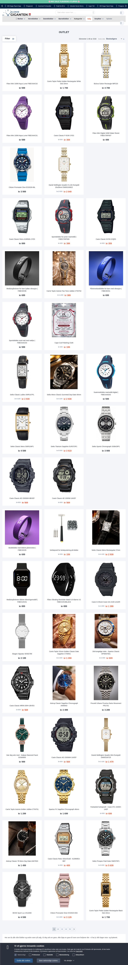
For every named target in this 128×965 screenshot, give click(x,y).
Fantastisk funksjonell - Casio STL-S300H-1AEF (111, 732)
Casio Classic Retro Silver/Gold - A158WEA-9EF (80, 779)
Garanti (40, 886)
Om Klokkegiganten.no (67, 876)
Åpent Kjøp (14, 6)
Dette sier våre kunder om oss (70, 879)
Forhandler (44, 6)
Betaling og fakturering (19, 879)
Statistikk (50, 955)
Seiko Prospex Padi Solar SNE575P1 (111, 779)
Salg (89, 19)
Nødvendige (22, 955)
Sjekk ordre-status (65, 893)
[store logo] (17, 12)
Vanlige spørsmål (65, 883)
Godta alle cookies (23, 960)
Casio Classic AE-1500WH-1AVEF (80, 685)
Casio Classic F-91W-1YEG (80, 123)
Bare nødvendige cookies (48, 960)
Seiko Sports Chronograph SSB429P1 (111, 404)
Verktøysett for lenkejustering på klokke (79, 498)
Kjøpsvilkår (79, 951)
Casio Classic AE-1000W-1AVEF (80, 452)
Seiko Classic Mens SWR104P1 (48, 405)
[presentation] (2, 6)
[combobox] (71, 12)
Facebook (72, 905)
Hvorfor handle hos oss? (68, 886)
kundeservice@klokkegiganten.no (99, 876)
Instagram (72, 909)
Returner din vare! (43, 883)
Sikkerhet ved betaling (19, 883)
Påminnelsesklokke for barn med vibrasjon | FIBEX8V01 (111, 263)
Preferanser (36, 955)
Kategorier (78, 19)
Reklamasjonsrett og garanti (21, 890)
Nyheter (109, 19)
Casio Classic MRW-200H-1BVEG (48, 638)
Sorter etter (101, 36)
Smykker (97, 19)
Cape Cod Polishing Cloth (79, 311)
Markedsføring (64, 955)
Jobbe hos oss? (64, 890)
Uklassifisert (80, 955)
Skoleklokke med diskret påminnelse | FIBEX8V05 (49, 498)
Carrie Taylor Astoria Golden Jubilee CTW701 (48, 732)
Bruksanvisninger (43, 876)
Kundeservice (42, 879)
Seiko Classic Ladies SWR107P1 (48, 358)
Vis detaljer (68, 960)
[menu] (64, 19)
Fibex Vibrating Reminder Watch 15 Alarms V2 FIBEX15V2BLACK (80, 545)
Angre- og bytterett (17, 886)
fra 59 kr (60, 6)
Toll (91, 6)
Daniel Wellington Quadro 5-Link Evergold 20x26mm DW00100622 (79, 169)
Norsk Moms (76, 6)
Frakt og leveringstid (18, 876)
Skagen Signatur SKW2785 (48, 593)
